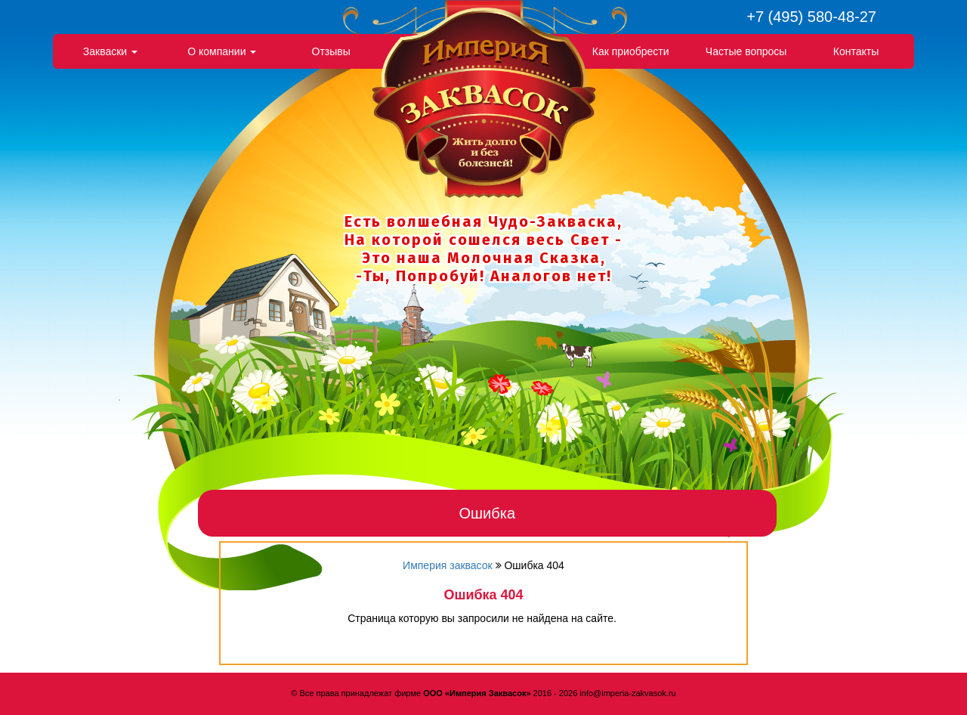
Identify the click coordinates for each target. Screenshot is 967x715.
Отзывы (331, 51)
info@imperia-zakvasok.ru (627, 693)
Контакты (856, 51)
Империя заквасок (448, 565)
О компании (221, 51)
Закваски (110, 51)
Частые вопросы (746, 51)
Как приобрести (630, 51)
